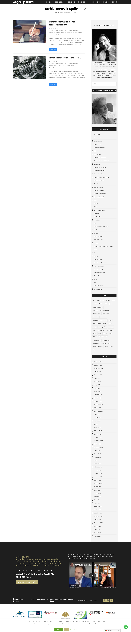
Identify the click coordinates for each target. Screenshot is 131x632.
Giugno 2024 (97, 387)
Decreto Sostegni (99, 190)
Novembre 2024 (98, 374)
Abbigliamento (101, 301)
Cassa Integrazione (99, 148)
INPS (57, 65)
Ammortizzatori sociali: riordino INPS (65, 58)
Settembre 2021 (98, 489)
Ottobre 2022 (97, 449)
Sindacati (104, 348)
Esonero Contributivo (100, 210)
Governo (96, 213)
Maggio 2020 (97, 541)
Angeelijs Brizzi (23, 2)
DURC (95, 207)
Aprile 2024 (97, 393)
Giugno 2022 (97, 459)
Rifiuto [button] (66, 629)
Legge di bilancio (98, 236)
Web (94, 355)
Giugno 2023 (97, 423)
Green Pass (97, 217)
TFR (95, 282)
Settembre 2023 (98, 416)
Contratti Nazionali (99, 174)
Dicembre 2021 (98, 479)
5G (94, 301)
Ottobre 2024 (97, 377)
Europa (95, 330)
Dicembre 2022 (98, 443)
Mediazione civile (98, 240)
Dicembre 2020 (98, 518)
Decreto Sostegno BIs (100, 194)
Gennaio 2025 (98, 367)
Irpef (95, 230)
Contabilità (96, 319)
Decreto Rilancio (98, 187)
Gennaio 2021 (97, 515)
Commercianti (97, 315)
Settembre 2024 (98, 380)
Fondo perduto (103, 330)
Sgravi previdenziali (99, 273)
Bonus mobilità (98, 141)
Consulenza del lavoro (76, 32)
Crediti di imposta (99, 180)
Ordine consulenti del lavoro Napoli (103, 246)
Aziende (101, 304)
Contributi (104, 319)
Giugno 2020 (97, 538)
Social (94, 351)
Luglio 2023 (97, 420)
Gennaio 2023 (98, 439)
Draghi (96, 203)
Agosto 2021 (97, 492)
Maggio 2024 (97, 390)
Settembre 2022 (98, 453)
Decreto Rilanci (98, 184)
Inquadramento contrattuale (101, 227)
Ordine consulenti (104, 341)
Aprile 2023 (97, 430)
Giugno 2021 (97, 499)
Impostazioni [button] (73, 629)
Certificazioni (97, 154)
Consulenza (67, 32)
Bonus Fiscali (62, 30)
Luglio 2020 (97, 535)
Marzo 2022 (97, 469)
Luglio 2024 (97, 384)
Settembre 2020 (98, 528)
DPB (95, 200)
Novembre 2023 (98, 410)
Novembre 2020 (98, 522)
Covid (111, 322)
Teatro (107, 351)
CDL (95, 151)
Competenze (106, 315)
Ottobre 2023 (97, 413)
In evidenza (97, 220)
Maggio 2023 (97, 426)
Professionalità (97, 344)
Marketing (110, 333)
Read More (53, 49)
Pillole (95, 249)
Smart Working (98, 276)
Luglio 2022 (97, 456)
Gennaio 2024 (98, 403)
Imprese (112, 330)
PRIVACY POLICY (82, 606)
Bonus (107, 304)
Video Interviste (98, 286)
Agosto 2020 (97, 531)
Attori (94, 304)
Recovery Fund (98, 259)
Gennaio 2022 (98, 476)
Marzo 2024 (97, 397)
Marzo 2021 (97, 508)
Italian (108, 630)
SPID (95, 279)
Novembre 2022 (98, 446)
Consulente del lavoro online (56, 32)
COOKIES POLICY (93, 606)
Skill (110, 348)
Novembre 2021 (98, 482)
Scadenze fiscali (98, 269)
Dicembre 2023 (98, 406)
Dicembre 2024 (98, 370)
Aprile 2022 (97, 466)
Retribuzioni (96, 348)
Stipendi (101, 351)
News (111, 337)
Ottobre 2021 (97, 485)
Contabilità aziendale (99, 171)
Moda (100, 337)
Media (94, 337)
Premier (96, 256)
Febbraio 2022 (98, 472)
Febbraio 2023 (98, 436)
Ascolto (109, 301)
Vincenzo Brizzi (70, 65)
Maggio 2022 (97, 462)
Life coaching (101, 333)
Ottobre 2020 (97, 525)
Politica (96, 253)
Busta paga (96, 308)
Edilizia (112, 326)
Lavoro (60, 65)
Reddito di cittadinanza (100, 263)
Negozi (106, 337)
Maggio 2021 (97, 502)
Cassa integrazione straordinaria (102, 311)
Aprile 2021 (97, 505)
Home (57, 13)
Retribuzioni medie (99, 266)
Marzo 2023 (97, 433)
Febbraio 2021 (98, 512)
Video (113, 351)
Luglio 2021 (97, 495)
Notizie (64, 65)
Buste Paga (97, 144)
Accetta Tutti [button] (59, 629)
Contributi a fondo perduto (101, 177)
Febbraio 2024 (98, 400)
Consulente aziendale (72, 30)
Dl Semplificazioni (99, 197)
